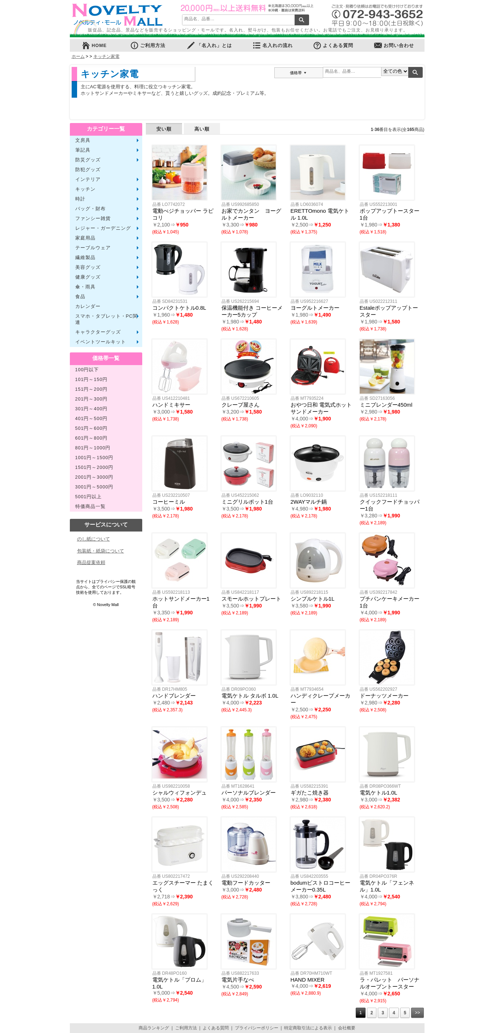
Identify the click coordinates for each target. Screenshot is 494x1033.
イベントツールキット (100, 341)
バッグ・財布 (90, 208)
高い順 (202, 129)
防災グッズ (88, 159)
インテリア (88, 179)
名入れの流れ (272, 45)
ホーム (78, 56)
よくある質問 (333, 45)
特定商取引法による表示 (308, 1027)
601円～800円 (91, 438)
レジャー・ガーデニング (103, 228)
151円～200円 (91, 389)
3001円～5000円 (94, 487)
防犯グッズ (88, 169)
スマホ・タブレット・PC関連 (106, 319)
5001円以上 (88, 496)
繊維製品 (85, 257)
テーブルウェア (93, 247)
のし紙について (93, 539)
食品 (80, 296)
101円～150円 (91, 379)
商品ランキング (154, 1027)
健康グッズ (88, 277)
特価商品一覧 (90, 506)
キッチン (85, 189)
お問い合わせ (393, 45)
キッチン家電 (106, 56)
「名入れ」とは (209, 45)
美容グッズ (88, 267)
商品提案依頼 (91, 562)
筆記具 (82, 150)
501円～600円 (91, 428)
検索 (302, 19)
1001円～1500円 (94, 457)
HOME (94, 45)
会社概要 (346, 1027)
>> (417, 1012)
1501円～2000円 (94, 467)
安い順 (164, 129)
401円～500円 (91, 418)
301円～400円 (91, 408)
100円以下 (87, 369)
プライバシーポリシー (256, 1027)
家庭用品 (85, 238)
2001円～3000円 (94, 477)
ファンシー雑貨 (93, 218)
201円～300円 (91, 399)
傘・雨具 (85, 286)
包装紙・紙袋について (100, 551)
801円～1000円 (93, 447)
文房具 (82, 140)
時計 (80, 199)
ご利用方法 (147, 45)
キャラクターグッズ (98, 332)
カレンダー (88, 306)
